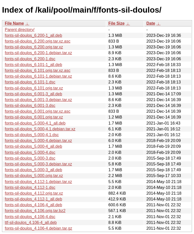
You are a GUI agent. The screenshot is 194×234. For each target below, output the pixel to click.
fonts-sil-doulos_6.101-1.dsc (30, 82)
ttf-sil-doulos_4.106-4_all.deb (31, 222)
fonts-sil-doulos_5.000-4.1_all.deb (35, 123)
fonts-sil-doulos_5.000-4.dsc (30, 152)
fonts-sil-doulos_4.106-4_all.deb (33, 205)
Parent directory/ (19, 29)
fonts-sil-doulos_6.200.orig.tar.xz (34, 47)
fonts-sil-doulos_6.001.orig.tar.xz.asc (37, 111)
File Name (14, 23)
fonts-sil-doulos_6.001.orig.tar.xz (34, 117)
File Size (116, 23)
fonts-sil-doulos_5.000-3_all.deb (33, 170)
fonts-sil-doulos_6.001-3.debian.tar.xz (38, 100)
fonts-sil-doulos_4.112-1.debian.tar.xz (38, 182)
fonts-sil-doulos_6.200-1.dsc (30, 59)
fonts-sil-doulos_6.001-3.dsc (30, 105)
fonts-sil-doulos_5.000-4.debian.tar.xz (38, 140)
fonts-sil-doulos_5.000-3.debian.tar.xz (38, 164)
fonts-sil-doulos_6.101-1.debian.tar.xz (38, 76)
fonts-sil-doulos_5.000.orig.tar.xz (34, 175)
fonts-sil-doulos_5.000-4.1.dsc (32, 135)
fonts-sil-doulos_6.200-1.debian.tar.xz (38, 53)
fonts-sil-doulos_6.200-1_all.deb (33, 35)
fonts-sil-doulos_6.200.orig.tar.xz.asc (37, 41)
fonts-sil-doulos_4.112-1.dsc (30, 187)
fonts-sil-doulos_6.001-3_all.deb (33, 94)
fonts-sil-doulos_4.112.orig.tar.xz (34, 193)
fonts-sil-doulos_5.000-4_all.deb (33, 146)
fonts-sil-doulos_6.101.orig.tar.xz (34, 88)
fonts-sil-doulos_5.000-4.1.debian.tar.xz (40, 129)
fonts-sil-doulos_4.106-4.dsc (30, 217)
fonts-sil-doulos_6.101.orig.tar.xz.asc (37, 70)
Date (150, 23)
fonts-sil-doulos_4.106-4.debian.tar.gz (38, 228)
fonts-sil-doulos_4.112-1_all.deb (33, 199)
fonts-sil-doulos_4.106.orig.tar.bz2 (35, 211)
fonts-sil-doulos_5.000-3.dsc (30, 158)
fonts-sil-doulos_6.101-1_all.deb (33, 65)
